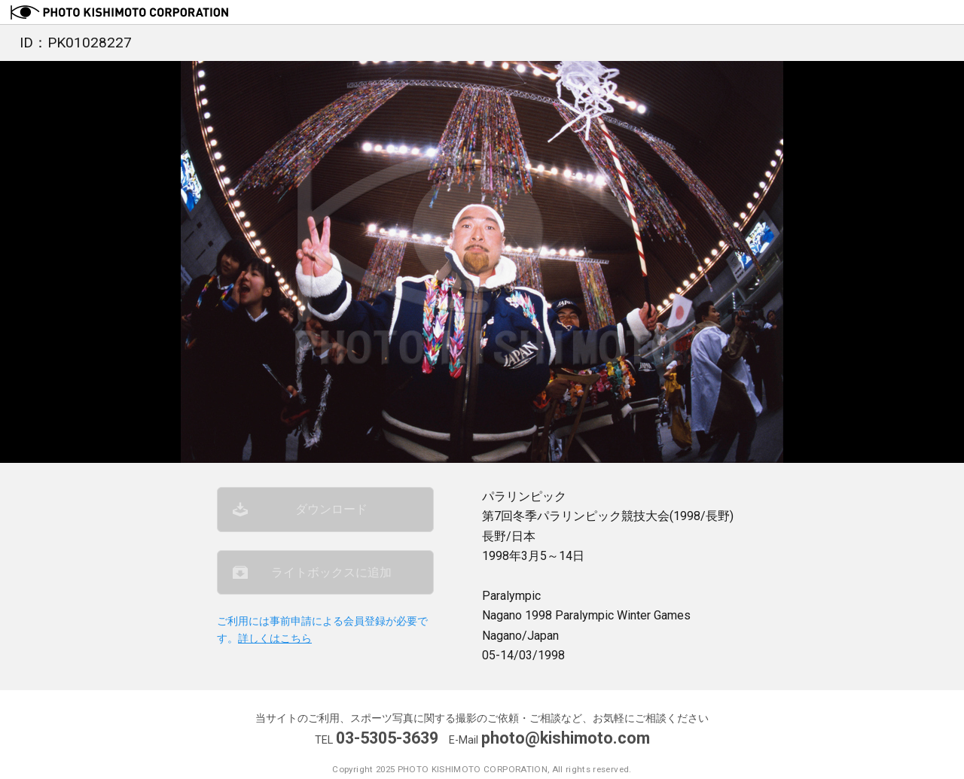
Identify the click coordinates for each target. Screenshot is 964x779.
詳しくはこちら (275, 638)
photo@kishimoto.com (565, 738)
